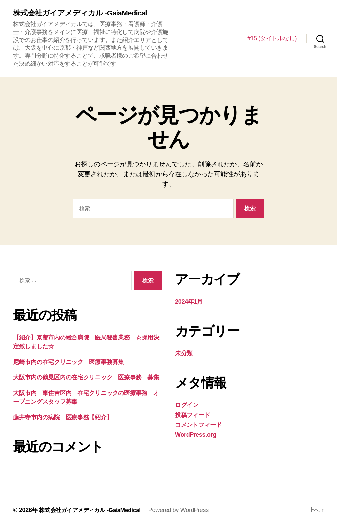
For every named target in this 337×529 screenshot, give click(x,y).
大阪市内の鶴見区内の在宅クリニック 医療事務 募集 (86, 377)
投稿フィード (192, 415)
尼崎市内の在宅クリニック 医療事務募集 (68, 362)
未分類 (184, 353)
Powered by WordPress (184, 510)
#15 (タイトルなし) (272, 38)
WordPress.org (195, 435)
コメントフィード (198, 425)
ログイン (186, 405)
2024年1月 (189, 302)
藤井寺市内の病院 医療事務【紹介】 (62, 417)
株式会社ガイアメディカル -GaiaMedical (83, 13)
